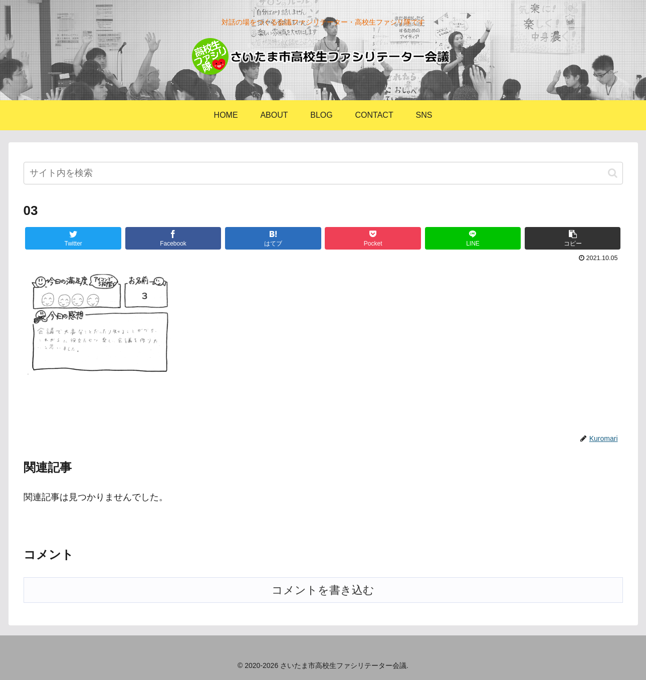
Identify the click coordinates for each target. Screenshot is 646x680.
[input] (323, 173)
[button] (612, 173)
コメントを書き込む (323, 590)
